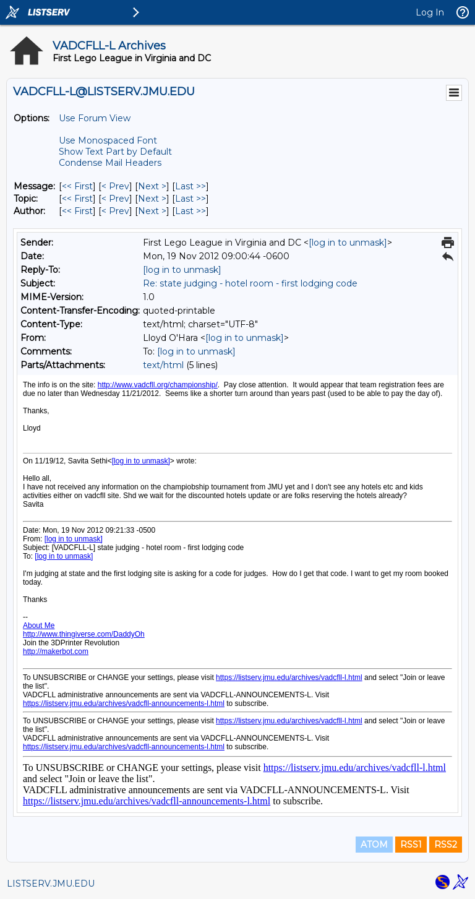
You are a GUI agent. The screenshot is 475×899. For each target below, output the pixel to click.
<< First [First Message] (77, 186)
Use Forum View (95, 118)
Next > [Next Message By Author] (152, 211)
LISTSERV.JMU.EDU (51, 883)
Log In (430, 12)
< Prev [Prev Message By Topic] (115, 198)
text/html (163, 365)
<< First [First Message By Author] (77, 211)
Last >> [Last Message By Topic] (190, 198)
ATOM (374, 844)
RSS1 (411, 844)
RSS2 (445, 844)
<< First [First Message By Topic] (77, 198)
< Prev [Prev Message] (115, 186)
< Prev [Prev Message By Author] (115, 211)
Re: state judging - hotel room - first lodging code (250, 283)
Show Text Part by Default (115, 151)
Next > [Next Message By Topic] (152, 198)
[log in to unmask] (348, 242)
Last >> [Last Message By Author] (190, 211)
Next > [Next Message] (152, 186)
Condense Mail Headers (110, 162)
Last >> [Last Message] (190, 186)
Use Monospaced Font (108, 140)
